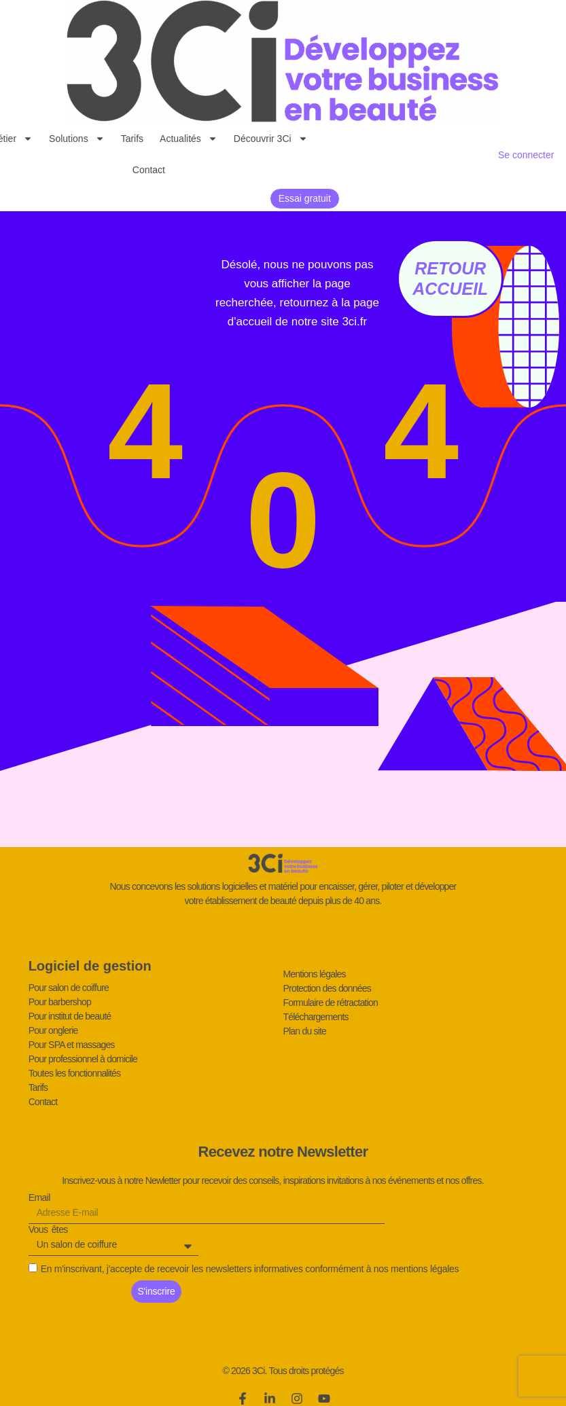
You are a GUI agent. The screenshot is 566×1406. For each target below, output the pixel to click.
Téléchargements (316, 1016)
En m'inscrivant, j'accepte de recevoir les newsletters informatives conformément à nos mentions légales (250, 1268)
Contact (148, 169)
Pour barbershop (60, 1001)
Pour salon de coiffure (69, 987)
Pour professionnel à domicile (83, 1058)
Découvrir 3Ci (271, 138)
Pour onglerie (53, 1030)
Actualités (188, 138)
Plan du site (305, 1031)
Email (39, 1198)
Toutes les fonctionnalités (75, 1073)
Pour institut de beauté (70, 1016)
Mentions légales (314, 974)
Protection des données (327, 988)
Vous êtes (48, 1230)
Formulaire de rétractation (330, 1002)
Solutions (77, 138)
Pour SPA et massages (72, 1044)
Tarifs (132, 138)
